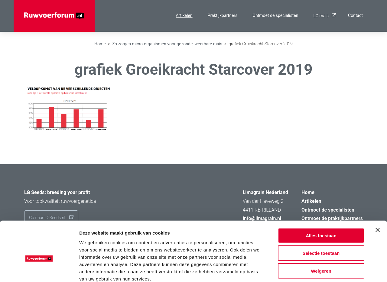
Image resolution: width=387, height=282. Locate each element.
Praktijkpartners (223, 15)
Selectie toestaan (321, 220)
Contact (355, 15)
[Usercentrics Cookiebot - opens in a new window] (39, 270)
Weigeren (321, 237)
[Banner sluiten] (378, 197)
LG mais (323, 15)
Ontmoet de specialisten (275, 15)
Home (100, 43)
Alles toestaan (321, 202)
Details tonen (326, 270)
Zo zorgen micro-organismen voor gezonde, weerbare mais (167, 43)
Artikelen (184, 15)
